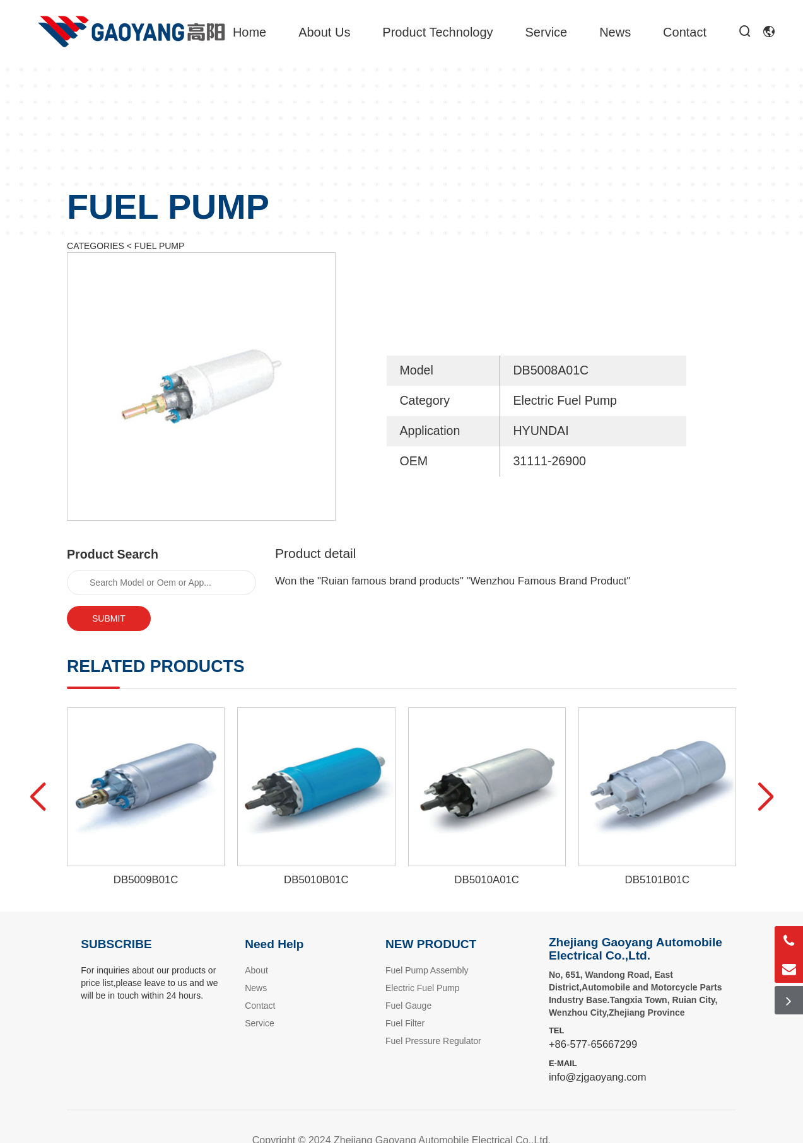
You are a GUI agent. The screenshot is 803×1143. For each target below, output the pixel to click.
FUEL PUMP (159, 246)
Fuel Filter (405, 1023)
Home (249, 32)
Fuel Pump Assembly (427, 970)
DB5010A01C (486, 880)
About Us (324, 32)
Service (546, 32)
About (256, 970)
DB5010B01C (316, 880)
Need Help (274, 944)
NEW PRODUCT (430, 944)
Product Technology (437, 32)
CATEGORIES (95, 246)
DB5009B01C (146, 880)
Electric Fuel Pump (422, 988)
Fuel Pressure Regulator (433, 1041)
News (615, 32)
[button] (37, 797)
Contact (684, 32)
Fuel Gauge (408, 1006)
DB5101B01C (657, 880)
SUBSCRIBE (116, 944)
